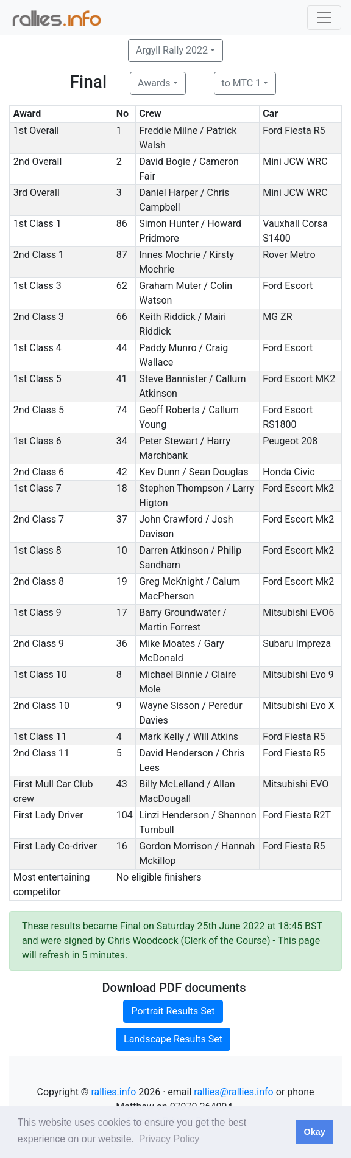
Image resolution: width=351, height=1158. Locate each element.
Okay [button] (314, 1132)
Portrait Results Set (172, 1011)
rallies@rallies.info (233, 1092)
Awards (154, 83)
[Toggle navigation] (324, 17)
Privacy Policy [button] (169, 1139)
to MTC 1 (241, 83)
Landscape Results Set (173, 1039)
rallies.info (113, 1092)
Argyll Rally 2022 (172, 50)
